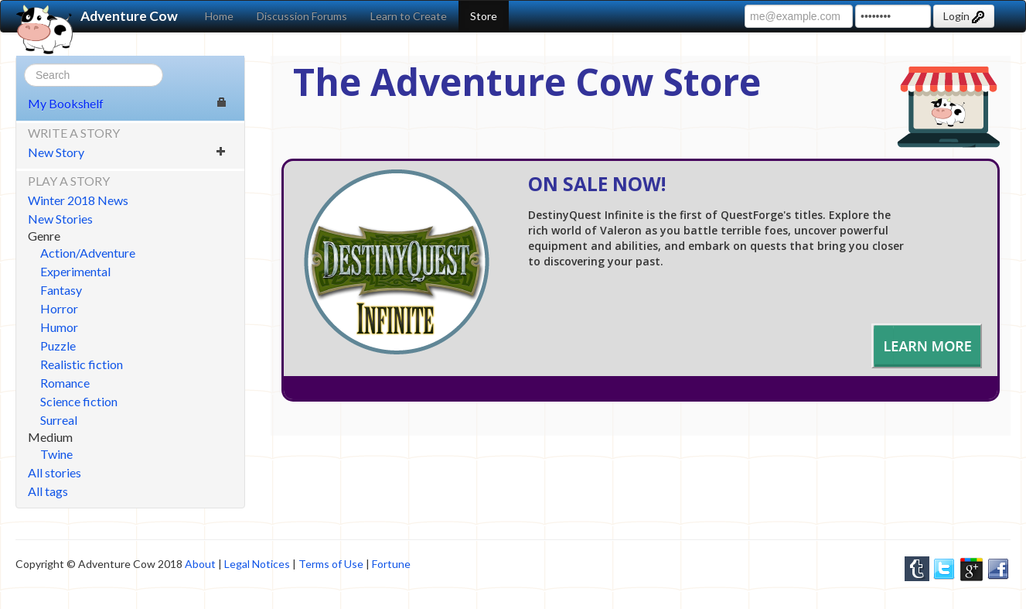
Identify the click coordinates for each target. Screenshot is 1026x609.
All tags (48, 491)
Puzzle (58, 345)
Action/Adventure (87, 252)
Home (219, 15)
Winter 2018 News (78, 200)
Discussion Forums (302, 15)
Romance (65, 382)
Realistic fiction (81, 364)
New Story (127, 152)
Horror (59, 308)
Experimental (75, 271)
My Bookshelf (127, 103)
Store (483, 15)
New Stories (60, 218)
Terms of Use (330, 563)
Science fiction (79, 401)
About (200, 563)
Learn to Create (408, 15)
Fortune (391, 563)
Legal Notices (257, 563)
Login (963, 16)
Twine (56, 453)
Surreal (58, 419)
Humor (59, 327)
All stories (54, 472)
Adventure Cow (97, 16)
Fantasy (61, 289)
